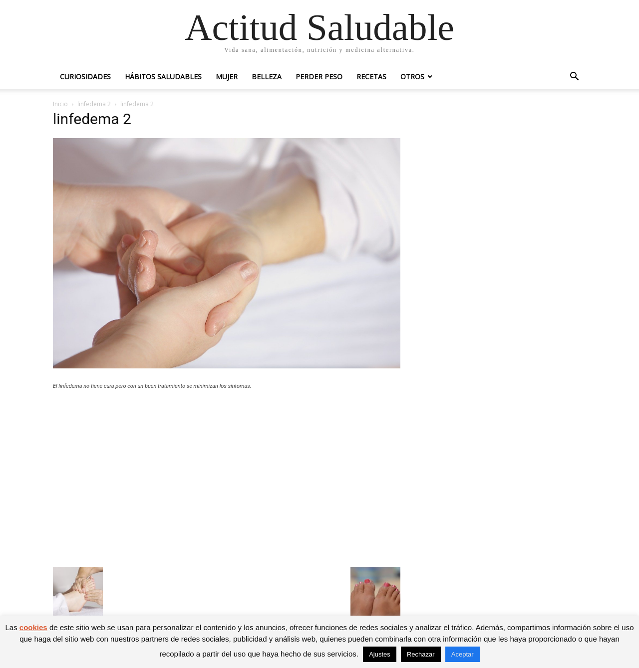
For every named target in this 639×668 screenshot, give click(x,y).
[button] (574, 77)
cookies (33, 627)
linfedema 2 (94, 104)
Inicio (60, 104)
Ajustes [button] (379, 654)
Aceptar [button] (462, 654)
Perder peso (319, 76)
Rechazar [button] (421, 654)
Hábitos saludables (163, 76)
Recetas (371, 76)
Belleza (267, 76)
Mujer (227, 76)
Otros (412, 76)
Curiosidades (85, 76)
